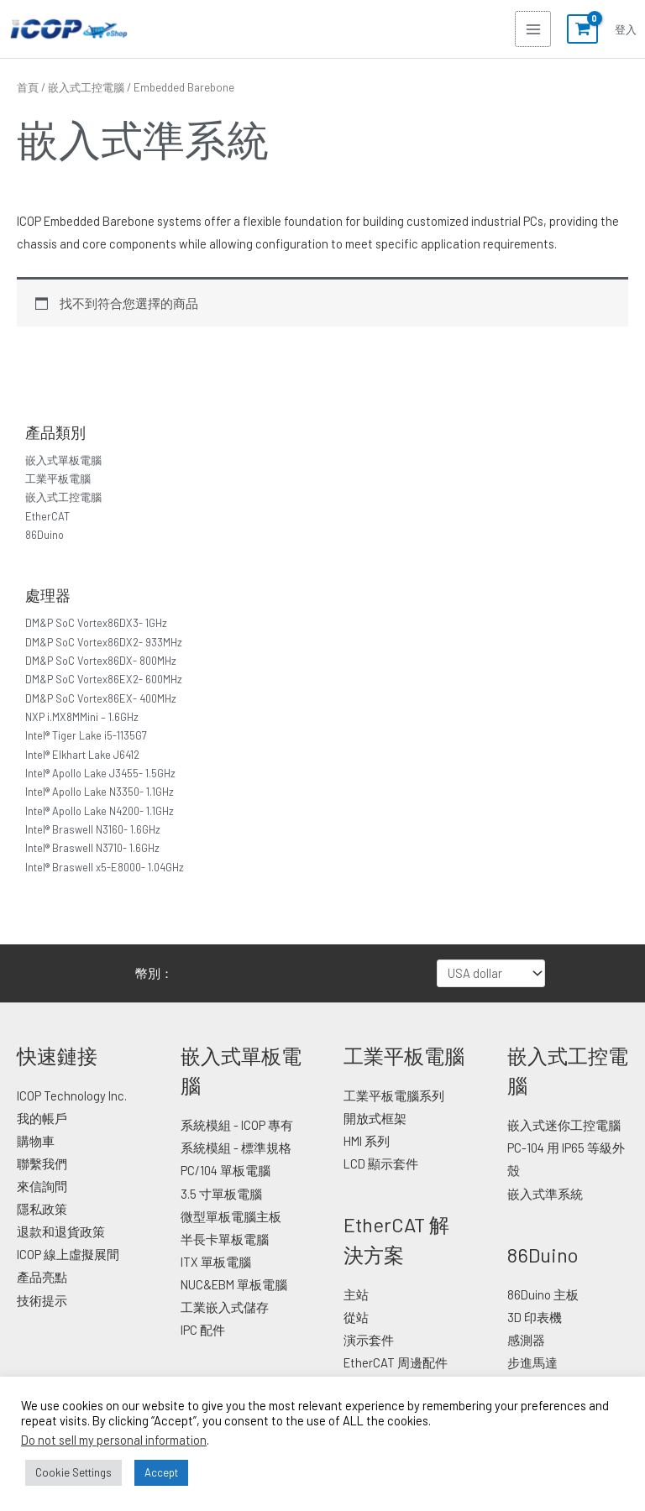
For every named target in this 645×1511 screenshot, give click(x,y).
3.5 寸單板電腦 (221, 1193)
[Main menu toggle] (532, 28)
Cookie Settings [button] (73, 1472)
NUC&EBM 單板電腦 (234, 1284)
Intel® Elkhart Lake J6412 (82, 754)
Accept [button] (161, 1472)
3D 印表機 (534, 1317)
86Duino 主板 (543, 1294)
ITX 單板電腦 (216, 1261)
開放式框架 (374, 1118)
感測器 (526, 1339)
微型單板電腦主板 (231, 1216)
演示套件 (368, 1339)
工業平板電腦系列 (393, 1095)
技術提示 (42, 1300)
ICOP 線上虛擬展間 (68, 1254)
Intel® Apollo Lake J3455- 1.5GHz (100, 773)
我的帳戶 (42, 1118)
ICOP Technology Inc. (72, 1095)
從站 (356, 1317)
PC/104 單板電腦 (225, 1170)
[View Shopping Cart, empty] (582, 29)
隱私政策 (42, 1208)
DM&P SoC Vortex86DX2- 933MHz (103, 642)
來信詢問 (42, 1186)
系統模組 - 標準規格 (236, 1147)
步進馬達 (532, 1362)
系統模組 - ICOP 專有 (237, 1124)
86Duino (44, 534)
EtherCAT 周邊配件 (395, 1362)
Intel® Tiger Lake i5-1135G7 (86, 735)
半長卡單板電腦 (225, 1239)
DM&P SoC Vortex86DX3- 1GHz (96, 623)
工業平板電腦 (58, 478)
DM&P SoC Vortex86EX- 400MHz (100, 698)
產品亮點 (42, 1276)
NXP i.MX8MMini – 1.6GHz (82, 717)
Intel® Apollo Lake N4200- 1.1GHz (99, 811)
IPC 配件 (203, 1329)
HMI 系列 (366, 1140)
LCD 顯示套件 (380, 1163)
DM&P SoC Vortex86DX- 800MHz (100, 660)
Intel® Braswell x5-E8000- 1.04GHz (104, 867)
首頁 (28, 87)
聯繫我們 (42, 1163)
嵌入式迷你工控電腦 (564, 1124)
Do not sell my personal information (114, 1439)
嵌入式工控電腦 (63, 497)
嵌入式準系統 (545, 1193)
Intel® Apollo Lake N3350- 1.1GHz (99, 791)
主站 (356, 1294)
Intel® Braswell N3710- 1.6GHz (92, 848)
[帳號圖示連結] (626, 29)
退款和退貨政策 (61, 1231)
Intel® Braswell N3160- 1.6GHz (92, 829)
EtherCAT (47, 516)
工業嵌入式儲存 (225, 1307)
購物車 (36, 1140)
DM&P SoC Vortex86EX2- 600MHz (103, 679)
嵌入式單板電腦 (63, 460)
